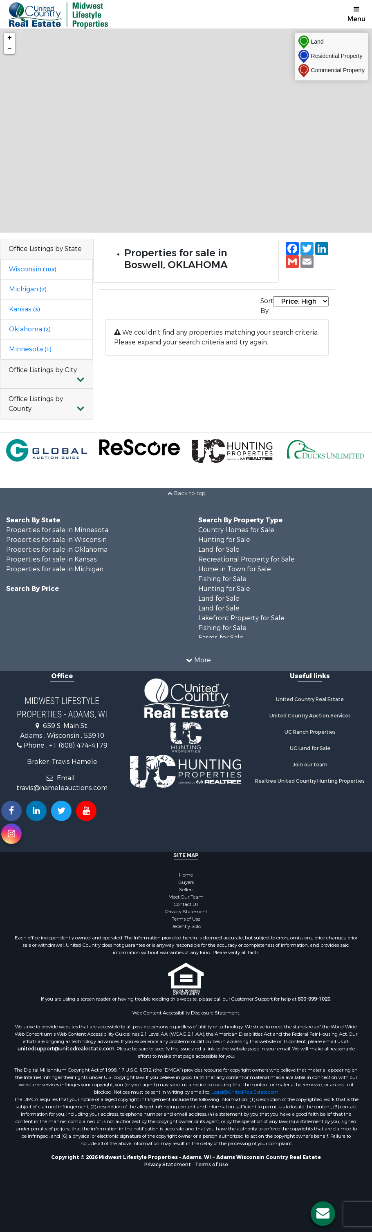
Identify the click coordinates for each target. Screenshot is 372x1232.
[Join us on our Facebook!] (11, 811)
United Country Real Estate (310, 699)
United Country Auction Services (310, 716)
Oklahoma (29, 329)
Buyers (186, 882)
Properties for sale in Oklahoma (57, 549)
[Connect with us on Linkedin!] (36, 811)
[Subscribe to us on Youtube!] (86, 811)
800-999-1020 (314, 999)
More (198, 660)
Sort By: (266, 306)
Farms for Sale (221, 637)
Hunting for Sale (224, 539)
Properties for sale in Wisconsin (56, 539)
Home (186, 875)
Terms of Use (186, 919)
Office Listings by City (43, 370)
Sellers (186, 889)
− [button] (9, 48)
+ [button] (9, 38)
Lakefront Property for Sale (241, 618)
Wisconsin (32, 269)
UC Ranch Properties (310, 732)
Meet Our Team (186, 897)
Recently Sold (186, 926)
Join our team (310, 764)
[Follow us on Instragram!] (11, 834)
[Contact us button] (323, 1213)
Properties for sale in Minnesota (57, 530)
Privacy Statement (186, 911)
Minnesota (30, 349)
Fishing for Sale (222, 579)
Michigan (27, 289)
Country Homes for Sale (236, 530)
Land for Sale (219, 549)
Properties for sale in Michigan (54, 569)
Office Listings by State (45, 248)
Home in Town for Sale (234, 569)
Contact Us (186, 904)
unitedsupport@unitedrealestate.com (66, 1049)
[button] (46, 374)
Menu (356, 14)
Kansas (24, 309)
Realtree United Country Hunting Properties (310, 781)
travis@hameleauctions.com (62, 788)
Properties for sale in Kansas (51, 559)
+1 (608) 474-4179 (78, 745)
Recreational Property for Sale (246, 559)
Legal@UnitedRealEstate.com (244, 1092)
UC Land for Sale (310, 748)
